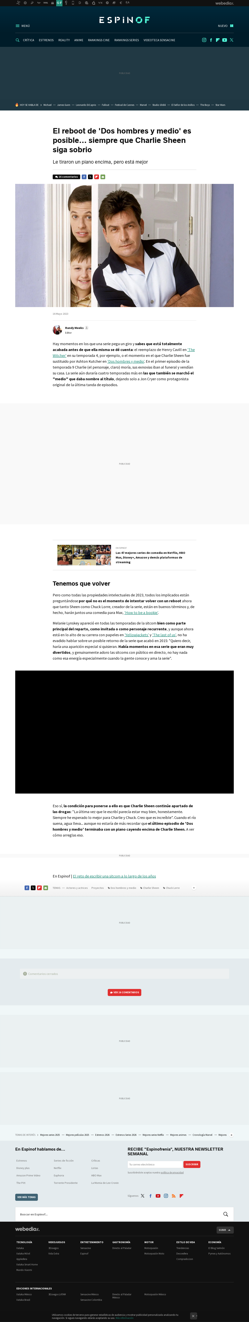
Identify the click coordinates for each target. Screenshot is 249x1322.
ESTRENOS (46, 40)
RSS (174, 1195)
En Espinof (121, 548)
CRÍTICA (28, 40)
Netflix (57, 1168)
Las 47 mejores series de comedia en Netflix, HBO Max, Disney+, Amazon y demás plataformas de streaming (150, 557)
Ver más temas (26, 1197)
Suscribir (192, 1164)
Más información (124, 1318)
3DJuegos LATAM (57, 1294)
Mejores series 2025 (50, 1135)
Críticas (95, 1160)
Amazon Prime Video (28, 1175)
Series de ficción (64, 1160)
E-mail (102, 177)
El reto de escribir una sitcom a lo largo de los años (114, 876)
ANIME (78, 40)
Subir (222, 1230)
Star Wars (220, 105)
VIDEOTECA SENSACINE (159, 40)
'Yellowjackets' (136, 634)
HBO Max (96, 1175)
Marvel (143, 105)
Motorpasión (151, 1248)
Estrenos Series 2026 (126, 1135)
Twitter (231, 40)
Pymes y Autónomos (219, 1253)
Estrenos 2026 (102, 1135)
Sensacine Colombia (91, 1300)
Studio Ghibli (159, 105)
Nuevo (223, 26)
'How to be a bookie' (141, 612)
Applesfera (21, 1259)
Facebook (211, 40)
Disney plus (23, 1168)
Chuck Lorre (173, 888)
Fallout (105, 105)
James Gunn (63, 105)
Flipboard (217, 40)
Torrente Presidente (66, 1183)
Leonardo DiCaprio (86, 105)
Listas (94, 1168)
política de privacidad (172, 1172)
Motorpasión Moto (154, 1253)
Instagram (204, 40)
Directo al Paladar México (121, 1296)
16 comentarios (68, 176)
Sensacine (85, 1248)
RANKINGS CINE (99, 40)
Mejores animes (178, 1135)
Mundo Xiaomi (24, 1270)
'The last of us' (164, 634)
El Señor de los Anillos (183, 105)
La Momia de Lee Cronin (105, 1183)
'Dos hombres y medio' (125, 361)
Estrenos (21, 1160)
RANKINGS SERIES (126, 40)
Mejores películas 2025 (78, 1135)
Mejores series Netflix (154, 1135)
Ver (126, 992)
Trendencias (182, 1248)
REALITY (64, 40)
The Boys (205, 105)
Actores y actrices (77, 888)
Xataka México (24, 1294)
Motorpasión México (155, 1294)
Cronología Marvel (203, 1135)
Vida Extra (53, 1253)
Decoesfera (182, 1253)
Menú (25, 26)
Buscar (225, 1214)
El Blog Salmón (216, 1248)
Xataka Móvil (23, 1253)
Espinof (124, 19)
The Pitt (20, 1183)
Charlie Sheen (151, 888)
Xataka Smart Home (27, 1264)
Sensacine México (89, 1294)
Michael (48, 105)
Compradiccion (184, 1259)
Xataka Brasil (23, 1300)
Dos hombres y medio (123, 888)
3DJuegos (53, 1248)
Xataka (20, 1248)
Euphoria (59, 1175)
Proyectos (98, 888)
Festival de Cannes (124, 105)
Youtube (224, 40)
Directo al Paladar (121, 1248)
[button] (76, 327)
